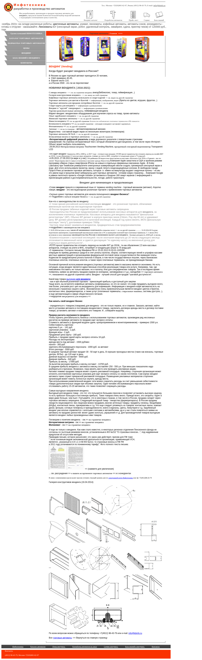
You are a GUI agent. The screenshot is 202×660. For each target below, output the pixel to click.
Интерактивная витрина (72, 147)
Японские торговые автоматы (63, 118)
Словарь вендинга (57, 92)
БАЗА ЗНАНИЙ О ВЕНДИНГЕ (26, 58)
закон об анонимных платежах (84, 230)
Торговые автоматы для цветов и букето (68, 100)
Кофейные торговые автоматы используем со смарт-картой (77, 98)
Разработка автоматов (113, 20)
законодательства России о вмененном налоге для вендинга (100, 235)
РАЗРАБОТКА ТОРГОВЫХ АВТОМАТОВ (26, 43)
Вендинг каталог (91, 20)
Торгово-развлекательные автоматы (66, 111)
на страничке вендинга (100, 419)
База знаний (159, 20)
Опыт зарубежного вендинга (62, 116)
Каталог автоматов (38, 646)
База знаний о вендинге (135, 646)
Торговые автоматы (98, 33)
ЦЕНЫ (26, 48)
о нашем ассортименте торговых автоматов (91, 473)
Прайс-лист (133, 20)
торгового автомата (153, 272)
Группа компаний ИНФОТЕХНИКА (26, 33)
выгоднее (78, 279)
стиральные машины (132, 291)
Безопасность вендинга (60, 124)
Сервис (147, 20)
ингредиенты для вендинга (75, 296)
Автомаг (53, 129)
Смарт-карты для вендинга (62, 105)
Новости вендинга (57, 121)
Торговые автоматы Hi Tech (62, 134)
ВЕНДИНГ (26, 53)
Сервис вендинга (111, 646)
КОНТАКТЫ (26, 63)
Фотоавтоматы (56, 126)
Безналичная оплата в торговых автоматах (69, 137)
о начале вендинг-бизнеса (75, 197)
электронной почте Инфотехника (120, 478)
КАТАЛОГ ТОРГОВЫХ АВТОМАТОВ (26, 38)
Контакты (156, 646)
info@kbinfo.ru (159, 5)
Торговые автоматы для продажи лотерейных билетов (74, 103)
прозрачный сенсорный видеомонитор (132, 147)
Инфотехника (17, 646)
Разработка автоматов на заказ (84, 646)
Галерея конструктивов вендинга (64, 95)
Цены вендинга (59, 646)
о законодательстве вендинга (76, 227)
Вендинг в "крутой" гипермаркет (65, 108)
